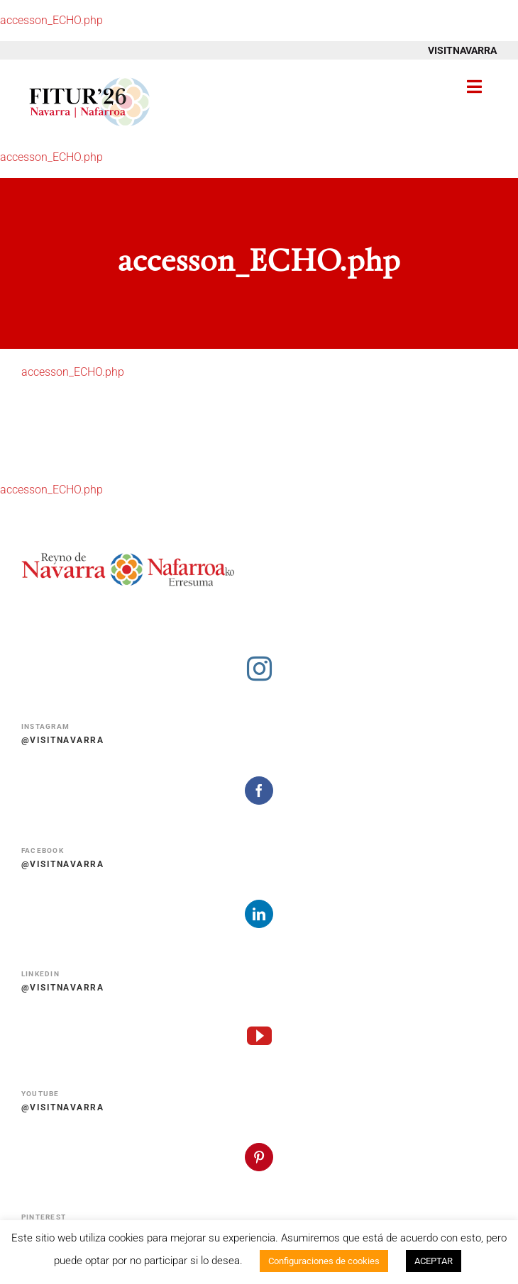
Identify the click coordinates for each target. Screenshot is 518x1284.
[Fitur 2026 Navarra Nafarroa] (89, 76)
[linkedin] (259, 914)
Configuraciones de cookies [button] (324, 1261)
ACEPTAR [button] (433, 1261)
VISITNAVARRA (462, 50)
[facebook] (259, 790)
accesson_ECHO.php (51, 20)
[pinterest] (259, 1157)
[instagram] (259, 668)
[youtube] (259, 1035)
